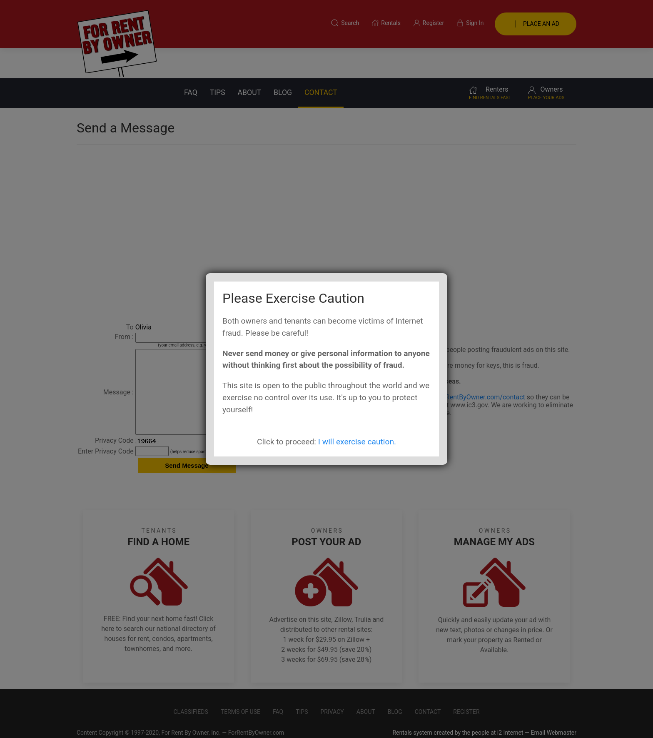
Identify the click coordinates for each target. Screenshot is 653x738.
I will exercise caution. (357, 441)
